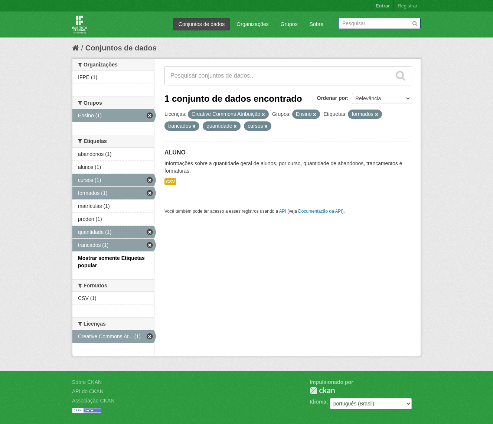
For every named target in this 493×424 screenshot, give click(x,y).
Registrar (407, 6)
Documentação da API (320, 211)
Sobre (316, 24)
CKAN (322, 390)
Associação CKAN (93, 401)
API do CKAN (88, 391)
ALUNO (175, 152)
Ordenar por (332, 98)
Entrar (383, 6)
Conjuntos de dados (202, 24)
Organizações (252, 24)
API (282, 211)
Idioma (318, 402)
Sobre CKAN (87, 382)
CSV (170, 181)
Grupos (289, 24)
